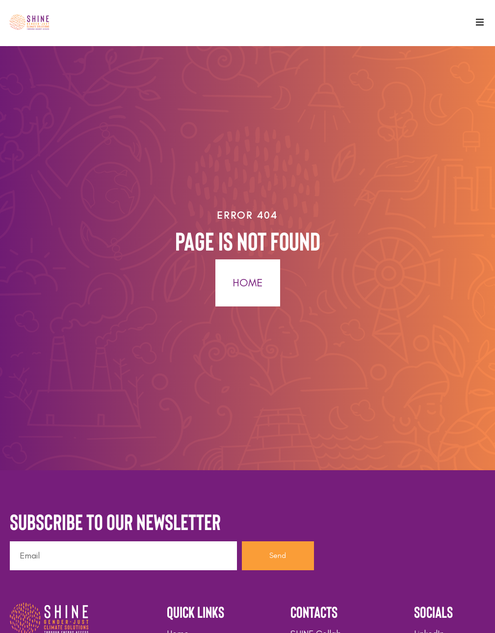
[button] (479, 22)
